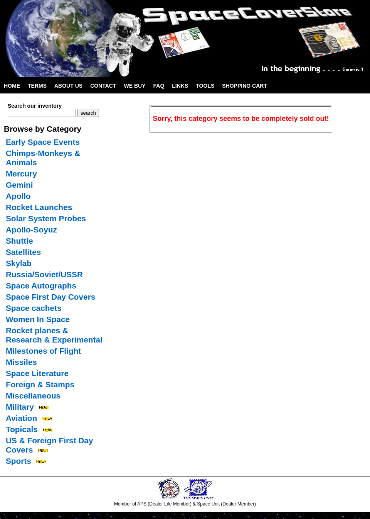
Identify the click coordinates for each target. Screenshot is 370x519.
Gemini (19, 184)
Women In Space (38, 319)
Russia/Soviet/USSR (44, 274)
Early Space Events (43, 141)
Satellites (23, 252)
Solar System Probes (46, 218)
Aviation (21, 418)
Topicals (22, 429)
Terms (37, 86)
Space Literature (37, 373)
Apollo (18, 196)
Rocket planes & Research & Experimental (54, 335)
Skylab (19, 263)
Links (180, 86)
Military (20, 406)
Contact (103, 86)
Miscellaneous (33, 395)
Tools (205, 86)
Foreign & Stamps (40, 384)
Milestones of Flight (43, 350)
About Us (68, 86)
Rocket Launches (39, 207)
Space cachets (34, 308)
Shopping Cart (244, 86)
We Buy (135, 86)
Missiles (21, 362)
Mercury (21, 173)
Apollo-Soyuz (31, 229)
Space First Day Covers (50, 296)
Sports (18, 460)
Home (12, 86)
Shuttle (19, 240)
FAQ (159, 86)
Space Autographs (41, 285)
